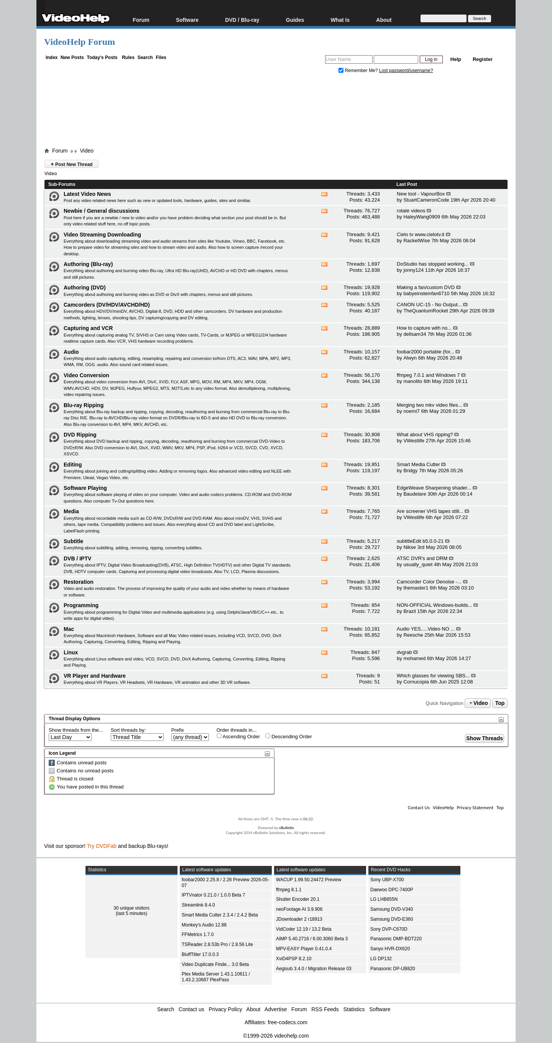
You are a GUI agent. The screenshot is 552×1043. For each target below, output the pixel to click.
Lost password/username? (406, 70)
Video (87, 151)
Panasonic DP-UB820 (392, 968)
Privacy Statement (475, 807)
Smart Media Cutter (418, 464)
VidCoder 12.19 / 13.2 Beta (304, 929)
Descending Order (288, 736)
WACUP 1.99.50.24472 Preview (308, 879)
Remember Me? (358, 70)
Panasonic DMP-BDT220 (396, 938)
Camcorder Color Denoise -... (429, 582)
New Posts (72, 57)
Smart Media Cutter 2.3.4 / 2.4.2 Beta (220, 915)
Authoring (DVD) (85, 287)
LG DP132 (381, 958)
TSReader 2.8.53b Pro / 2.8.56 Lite (217, 944)
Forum (141, 19)
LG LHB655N (384, 899)
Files (161, 57)
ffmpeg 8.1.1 (289, 889)
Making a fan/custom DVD (426, 287)
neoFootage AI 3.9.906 (299, 909)
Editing (73, 465)
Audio (71, 352)
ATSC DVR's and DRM (422, 558)
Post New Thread (71, 164)
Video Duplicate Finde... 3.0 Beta (215, 964)
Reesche (413, 635)
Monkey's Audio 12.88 (204, 925)
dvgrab (404, 652)
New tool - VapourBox (421, 194)
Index (52, 57)
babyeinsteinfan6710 (426, 293)
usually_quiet (417, 564)
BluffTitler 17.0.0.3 (200, 954)
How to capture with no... (424, 328)
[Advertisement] (276, 112)
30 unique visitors (131, 908)
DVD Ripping (80, 435)
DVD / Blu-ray (242, 19)
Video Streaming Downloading (102, 235)
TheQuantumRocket (425, 311)
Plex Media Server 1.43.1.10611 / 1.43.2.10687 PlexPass (216, 976)
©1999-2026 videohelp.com (276, 1036)
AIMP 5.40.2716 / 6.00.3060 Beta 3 (312, 938)
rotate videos (411, 211)
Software (187, 19)
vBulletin (286, 827)
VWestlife (413, 440)
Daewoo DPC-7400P (391, 889)
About (383, 19)
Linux (71, 652)
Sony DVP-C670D (388, 929)
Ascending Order (238, 736)
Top (500, 703)
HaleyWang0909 (421, 217)
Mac (69, 629)
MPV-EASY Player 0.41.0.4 (304, 948)
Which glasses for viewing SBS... (433, 675)
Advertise (275, 1009)
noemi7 (411, 411)
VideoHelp (443, 807)
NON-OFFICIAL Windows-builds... (434, 605)
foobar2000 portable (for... (425, 352)
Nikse (409, 547)
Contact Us (419, 807)
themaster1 (415, 588)
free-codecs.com (287, 1022)
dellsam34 (414, 334)
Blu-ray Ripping (84, 405)
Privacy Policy (225, 1009)
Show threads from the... (76, 730)
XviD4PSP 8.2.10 (294, 958)
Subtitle (73, 541)
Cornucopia (416, 682)
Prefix (177, 730)
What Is (340, 19)
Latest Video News (87, 194)
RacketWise (416, 240)
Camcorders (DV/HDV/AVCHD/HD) (107, 305)
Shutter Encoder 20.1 (297, 899)
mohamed (414, 658)
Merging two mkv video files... (429, 405)
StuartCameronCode (426, 200)
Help (455, 59)
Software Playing (85, 488)
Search (145, 57)
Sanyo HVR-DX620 (390, 948)
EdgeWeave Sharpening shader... (434, 488)
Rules (128, 57)
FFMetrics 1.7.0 (198, 934)
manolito (412, 381)
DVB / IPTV (77, 558)
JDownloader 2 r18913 (299, 919)
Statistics (354, 1009)
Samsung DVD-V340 (391, 909)
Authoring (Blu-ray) (88, 264)
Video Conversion (86, 375)
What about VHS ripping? (425, 434)
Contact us (191, 1009)
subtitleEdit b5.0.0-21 (420, 541)
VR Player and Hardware (95, 676)
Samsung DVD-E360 (391, 919)
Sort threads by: (128, 730)
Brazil (409, 611)
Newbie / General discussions (102, 211)
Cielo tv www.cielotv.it (420, 234)
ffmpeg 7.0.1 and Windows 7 (428, 375)
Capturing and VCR (88, 328)
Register (483, 59)
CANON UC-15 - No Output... (429, 304)
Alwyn (410, 358)
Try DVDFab (102, 846)
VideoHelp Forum (79, 42)
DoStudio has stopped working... (432, 264)
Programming (81, 605)
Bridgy (410, 470)
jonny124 (413, 270)
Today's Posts (102, 57)
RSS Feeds (325, 1009)
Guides (295, 19)
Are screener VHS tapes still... (430, 511)
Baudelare (414, 494)
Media (71, 511)
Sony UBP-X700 (387, 879)
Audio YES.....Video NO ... (426, 629)
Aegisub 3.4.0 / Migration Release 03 (314, 968)
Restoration (79, 582)
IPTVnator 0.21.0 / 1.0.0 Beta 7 (213, 895)
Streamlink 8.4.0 (198, 905)
